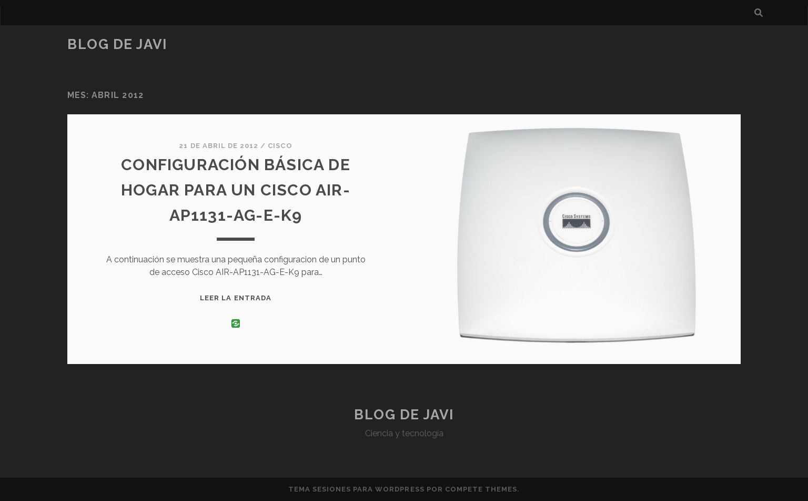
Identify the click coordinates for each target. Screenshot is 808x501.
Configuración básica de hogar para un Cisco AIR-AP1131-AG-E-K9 (235, 189)
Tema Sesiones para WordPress (356, 489)
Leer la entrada (235, 298)
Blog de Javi (117, 44)
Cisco (280, 146)
